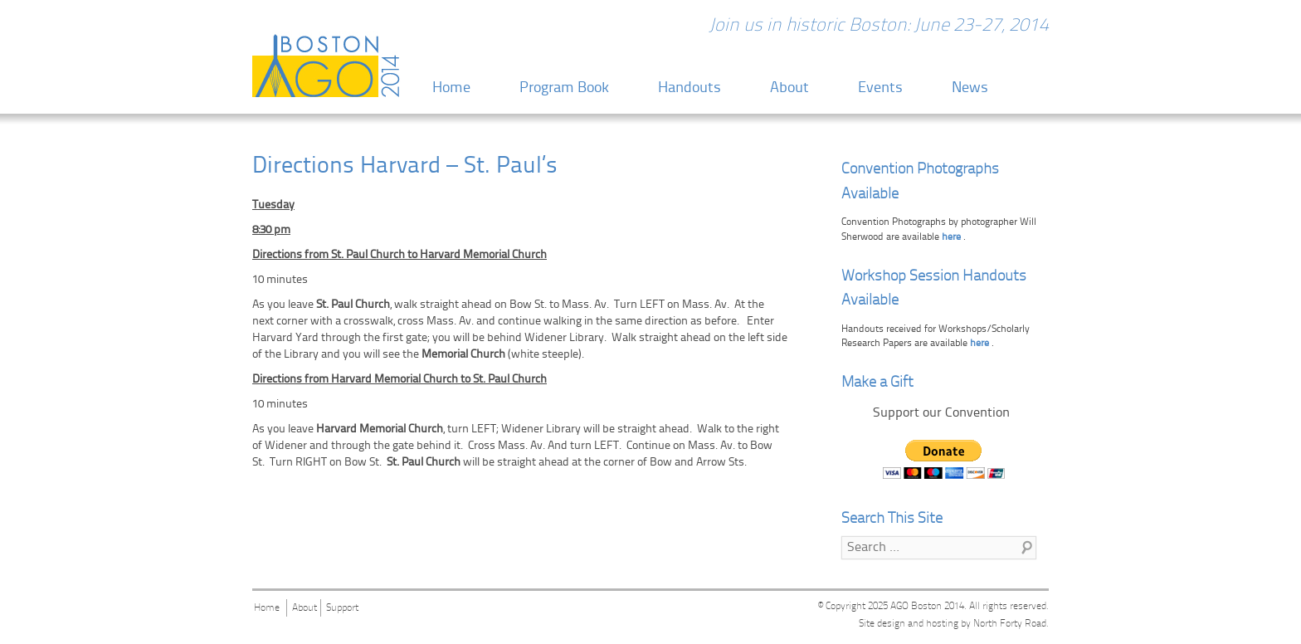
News (970, 88)
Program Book (564, 88)
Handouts (689, 88)
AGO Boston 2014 (927, 607)
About (789, 88)
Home (451, 88)
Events (880, 88)
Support (342, 608)
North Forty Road (1009, 624)
